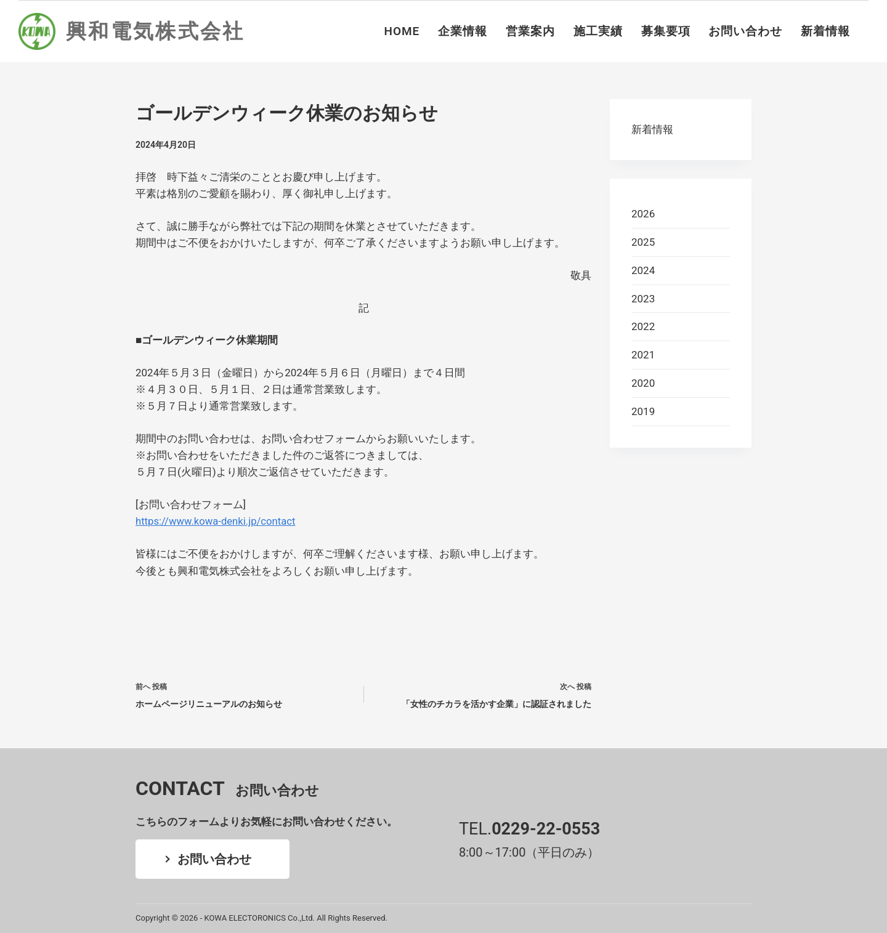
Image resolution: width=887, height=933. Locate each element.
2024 (643, 270)
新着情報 (825, 31)
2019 (643, 411)
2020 (643, 383)
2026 (643, 214)
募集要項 (666, 31)
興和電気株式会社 (155, 31)
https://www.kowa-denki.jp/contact (217, 521)
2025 (643, 242)
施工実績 (598, 31)
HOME (402, 31)
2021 (643, 355)
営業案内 (530, 31)
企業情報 (462, 31)
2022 (643, 326)
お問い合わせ (745, 31)
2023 (643, 299)
